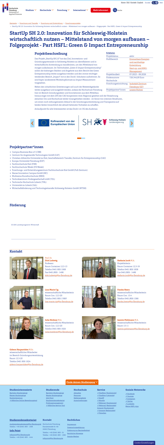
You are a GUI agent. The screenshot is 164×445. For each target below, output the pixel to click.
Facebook (131, 394)
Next (131, 123)
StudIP (101, 398)
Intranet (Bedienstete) (107, 410)
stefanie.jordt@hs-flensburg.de (131, 275)
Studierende (52, 389)
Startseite (13, 23)
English (140, 2)
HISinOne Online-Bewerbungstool (24, 400)
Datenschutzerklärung (75, 427)
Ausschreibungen (80, 400)
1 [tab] (80, 138)
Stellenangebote (80, 398)
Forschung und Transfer (29, 23)
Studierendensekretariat (55, 400)
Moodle (102, 400)
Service (101, 389)
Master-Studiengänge (18, 395)
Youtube (130, 396)
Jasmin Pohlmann (135, 318)
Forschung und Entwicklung (52, 23)
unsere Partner (136, 89)
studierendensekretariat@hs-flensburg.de (25, 424)
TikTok (130, 401)
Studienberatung (16, 398)
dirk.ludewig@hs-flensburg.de (58, 275)
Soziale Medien (73, 436)
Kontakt (133, 2)
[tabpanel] (82, 123)
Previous (32, 123)
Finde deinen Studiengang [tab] (82, 382)
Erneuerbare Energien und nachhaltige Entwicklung (139, 62)
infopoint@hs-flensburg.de (20, 435)
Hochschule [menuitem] (45, 9)
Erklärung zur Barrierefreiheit (78, 430)
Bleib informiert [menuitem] (100, 10)
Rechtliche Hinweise (75, 433)
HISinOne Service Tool (56, 405)
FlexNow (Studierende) (108, 393)
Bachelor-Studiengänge (18, 393)
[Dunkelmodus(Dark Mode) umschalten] (155, 2)
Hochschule (80, 389)
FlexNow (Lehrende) (107, 395)
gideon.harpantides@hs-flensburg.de (26, 364)
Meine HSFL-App (132, 406)
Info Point (49, 398)
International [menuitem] (79, 9)
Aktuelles (77, 393)
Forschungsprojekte (72, 23)
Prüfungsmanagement (54, 403)
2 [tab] (84, 138)
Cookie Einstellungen (144, 442)
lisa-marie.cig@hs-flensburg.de (59, 301)
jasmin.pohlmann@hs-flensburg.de (133, 328)
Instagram (131, 399)
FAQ (128, 2)
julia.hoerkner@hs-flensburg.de (59, 332)
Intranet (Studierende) (105, 408)
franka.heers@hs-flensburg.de (131, 301)
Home (123, 2)
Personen (77, 395)
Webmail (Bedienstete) (107, 405)
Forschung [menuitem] (62, 9)
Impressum (71, 424)
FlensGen (102, 413)
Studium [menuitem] (29, 9)
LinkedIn (130, 404)
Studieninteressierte (21, 389)
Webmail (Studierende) (108, 403)
